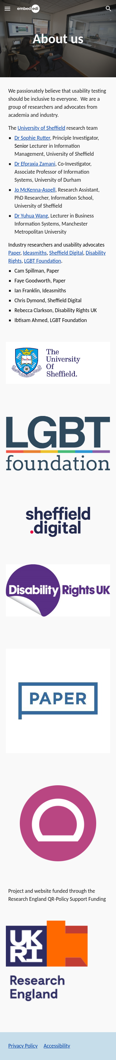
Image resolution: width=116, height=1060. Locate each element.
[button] (7, 8)
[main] (58, 39)
